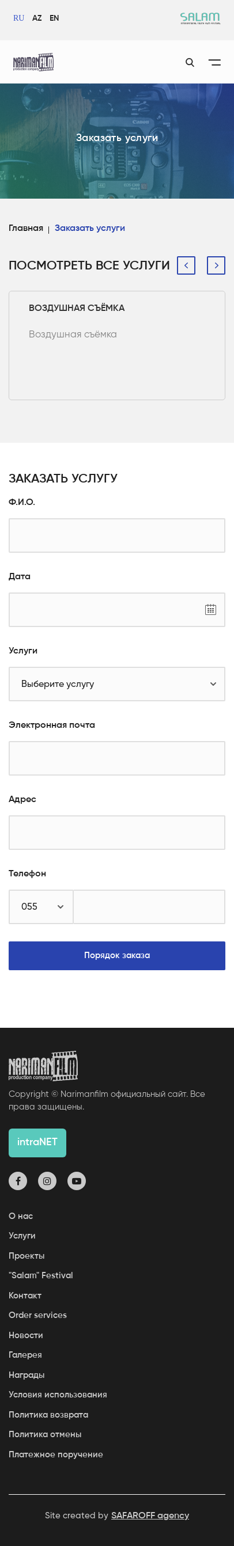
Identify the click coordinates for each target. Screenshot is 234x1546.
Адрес (22, 799)
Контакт (25, 1296)
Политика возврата (48, 1415)
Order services (38, 1315)
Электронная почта (52, 725)
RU (18, 18)
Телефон (27, 874)
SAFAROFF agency (150, 1516)
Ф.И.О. (22, 502)
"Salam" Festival (41, 1275)
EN (54, 18)
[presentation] (186, 265)
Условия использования (58, 1395)
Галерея (25, 1355)
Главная (26, 228)
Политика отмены (45, 1434)
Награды (26, 1375)
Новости (26, 1335)
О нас (21, 1216)
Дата (20, 577)
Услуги (23, 651)
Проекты (26, 1256)
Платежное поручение (56, 1454)
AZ (36, 18)
